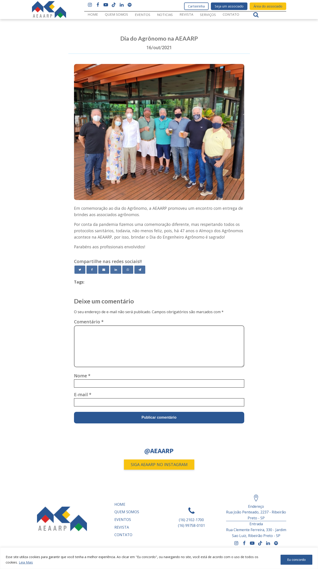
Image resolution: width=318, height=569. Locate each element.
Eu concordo (296, 559)
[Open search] (256, 15)
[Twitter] (79, 270)
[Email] (103, 270)
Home (93, 14)
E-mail (82, 394)
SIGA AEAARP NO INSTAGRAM (159, 464)
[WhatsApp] (127, 270)
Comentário (89, 322)
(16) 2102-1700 (191, 519)
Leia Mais (26, 562)
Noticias (165, 14)
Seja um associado (229, 6)
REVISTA (186, 14)
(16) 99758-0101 (191, 525)
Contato (231, 14)
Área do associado (268, 6)
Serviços (208, 14)
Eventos (142, 14)
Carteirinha (196, 6)
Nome (82, 376)
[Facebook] (91, 270)
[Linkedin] (115, 270)
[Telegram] (139, 270)
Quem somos (116, 14)
